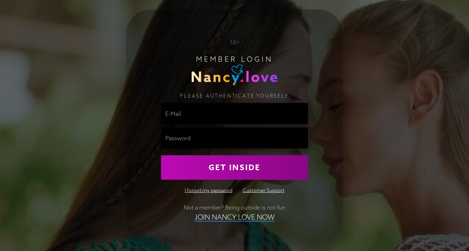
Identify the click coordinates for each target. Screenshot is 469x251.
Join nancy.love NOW (235, 216)
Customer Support (263, 190)
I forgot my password (208, 190)
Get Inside (234, 167)
